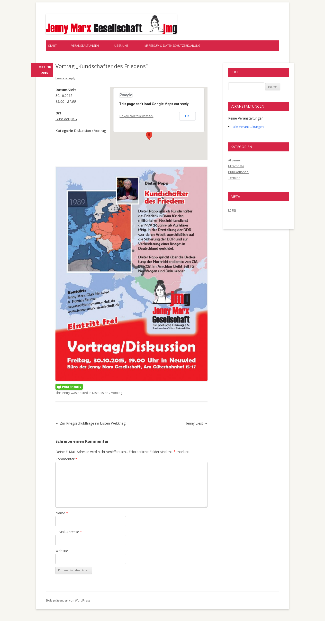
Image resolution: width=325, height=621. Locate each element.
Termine (234, 178)
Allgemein (235, 160)
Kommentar (66, 459)
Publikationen (238, 172)
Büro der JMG (66, 119)
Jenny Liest (197, 423)
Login (232, 210)
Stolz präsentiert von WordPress (68, 600)
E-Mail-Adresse (68, 531)
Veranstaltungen (85, 46)
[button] (149, 135)
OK (187, 116)
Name (61, 513)
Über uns (121, 46)
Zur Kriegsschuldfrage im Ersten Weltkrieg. (90, 423)
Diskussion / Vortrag (107, 392)
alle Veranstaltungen (248, 126)
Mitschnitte (236, 166)
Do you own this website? (136, 116)
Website (61, 550)
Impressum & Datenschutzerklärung (172, 46)
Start (52, 46)
